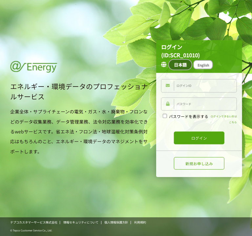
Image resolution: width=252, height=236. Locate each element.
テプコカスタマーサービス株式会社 (33, 222)
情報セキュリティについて (80, 222)
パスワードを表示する (185, 116)
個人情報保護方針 (116, 222)
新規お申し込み (199, 163)
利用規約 (140, 222)
